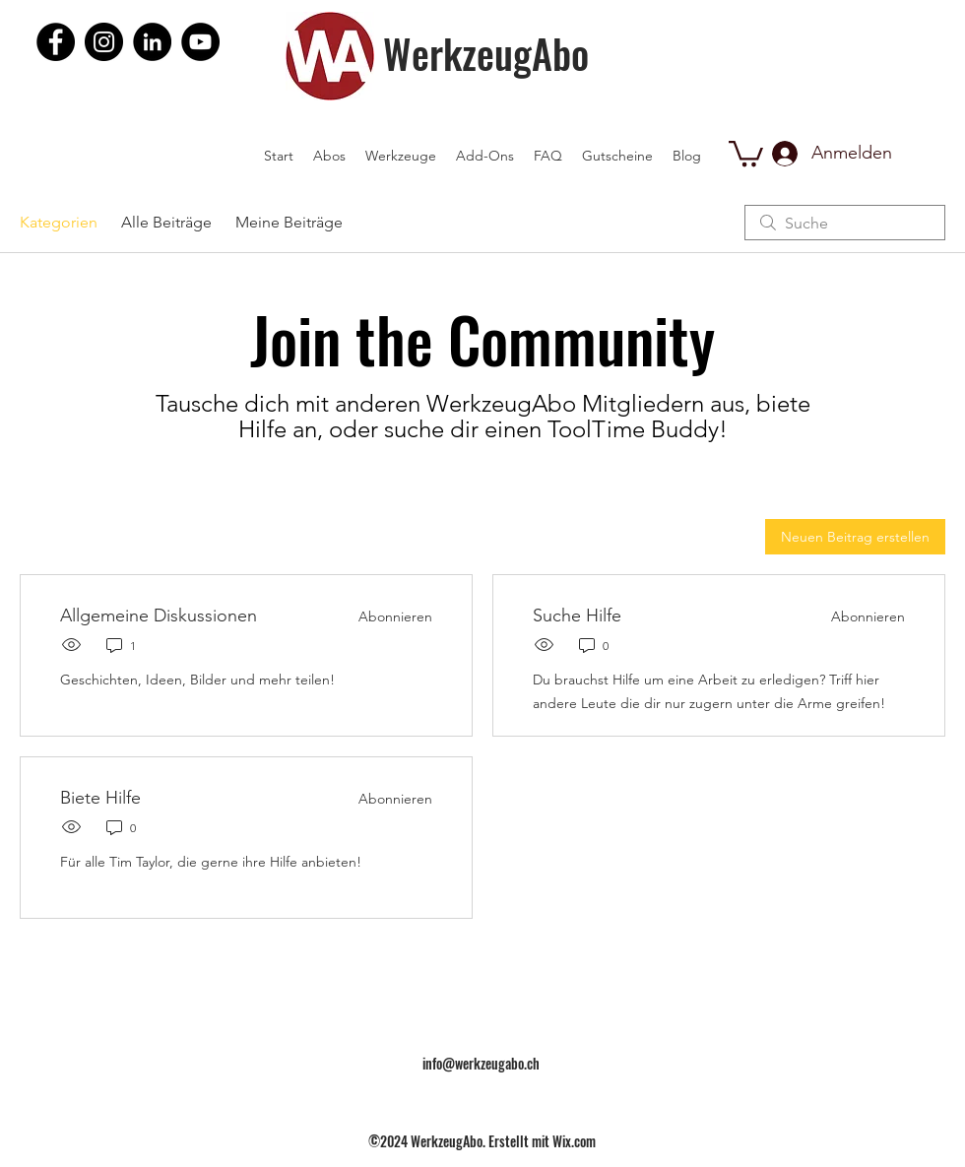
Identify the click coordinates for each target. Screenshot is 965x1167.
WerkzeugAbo (486, 53)
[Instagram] (104, 42)
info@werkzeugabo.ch (481, 1063)
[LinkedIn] (152, 42)
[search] (844, 222)
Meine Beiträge (289, 222)
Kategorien (58, 222)
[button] (746, 152)
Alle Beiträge (166, 222)
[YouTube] (200, 42)
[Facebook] (55, 42)
